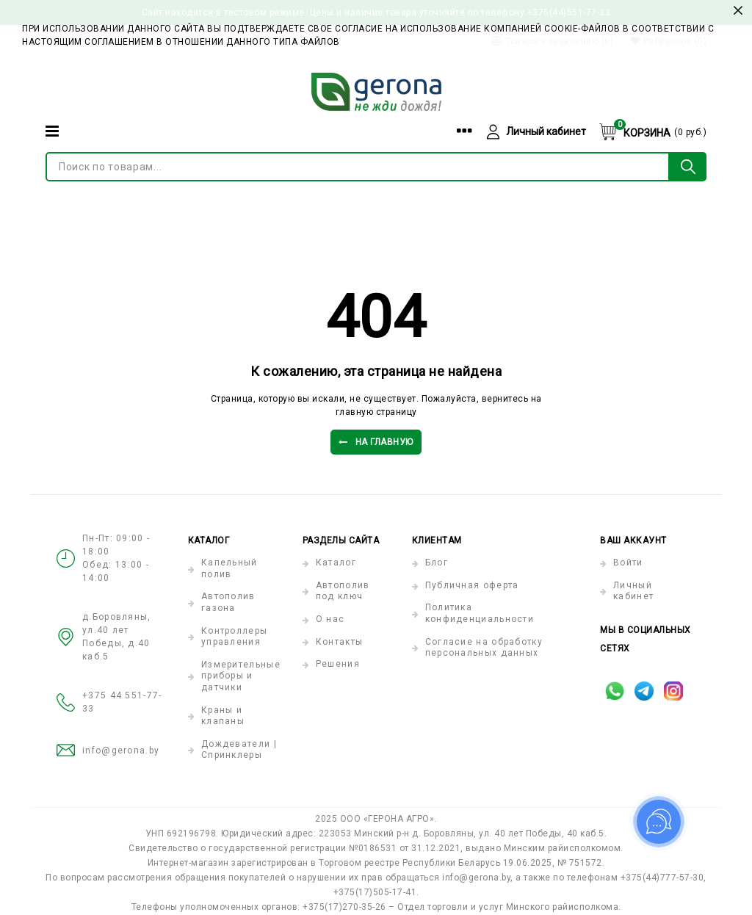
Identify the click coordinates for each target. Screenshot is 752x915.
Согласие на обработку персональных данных (484, 648)
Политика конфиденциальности (479, 613)
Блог (436, 562)
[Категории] (52, 131)
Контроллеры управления (234, 637)
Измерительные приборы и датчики (241, 675)
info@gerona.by (120, 750)
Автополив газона (228, 602)
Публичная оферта (472, 585)
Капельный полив (229, 568)
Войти (628, 562)
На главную (376, 442)
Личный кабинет (633, 591)
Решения (338, 664)
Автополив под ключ (343, 591)
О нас (330, 619)
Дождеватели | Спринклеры (239, 750)
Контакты (339, 642)
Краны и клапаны (223, 716)
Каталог (336, 562)
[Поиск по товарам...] (358, 166)
